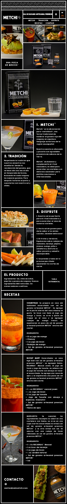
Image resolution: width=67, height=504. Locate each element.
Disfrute (55, 20)
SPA (62, 15)
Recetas (38, 23)
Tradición (43, 20)
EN (62, 12)
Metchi (31, 20)
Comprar (50, 23)
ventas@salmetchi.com (16, 488)
